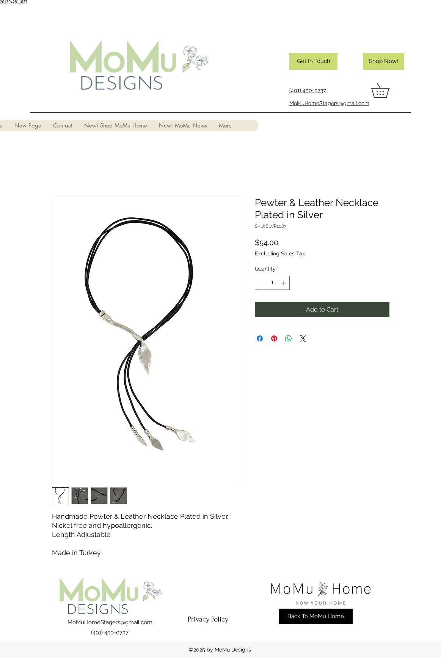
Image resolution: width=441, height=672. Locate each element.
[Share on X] (303, 338)
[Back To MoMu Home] (316, 616)
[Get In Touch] (313, 61)
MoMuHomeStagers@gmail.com (109, 622)
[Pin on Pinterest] (274, 338)
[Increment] (284, 283)
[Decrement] (260, 283)
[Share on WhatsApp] (288, 338)
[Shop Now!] (383, 61)
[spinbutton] (272, 283)
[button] (387, 90)
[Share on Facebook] (259, 338)
